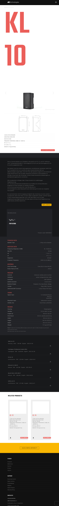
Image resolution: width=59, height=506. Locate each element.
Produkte (6, 7)
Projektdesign (11, 483)
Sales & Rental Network (48, 150)
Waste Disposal (11, 487)
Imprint (9, 470)
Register (9, 485)
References (10, 463)
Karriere (9, 466)
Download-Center (12, 479)
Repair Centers (11, 481)
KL (10, 7)
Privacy (9, 468)
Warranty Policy (11, 489)
